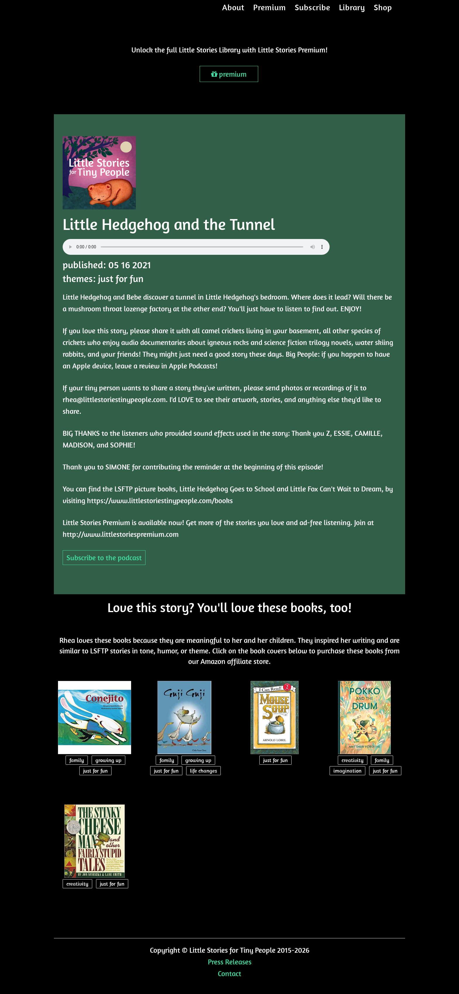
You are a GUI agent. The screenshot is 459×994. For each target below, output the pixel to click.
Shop (383, 13)
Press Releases (229, 961)
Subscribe (312, 13)
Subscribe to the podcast (104, 557)
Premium (269, 13)
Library (352, 13)
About (233, 13)
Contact (229, 973)
